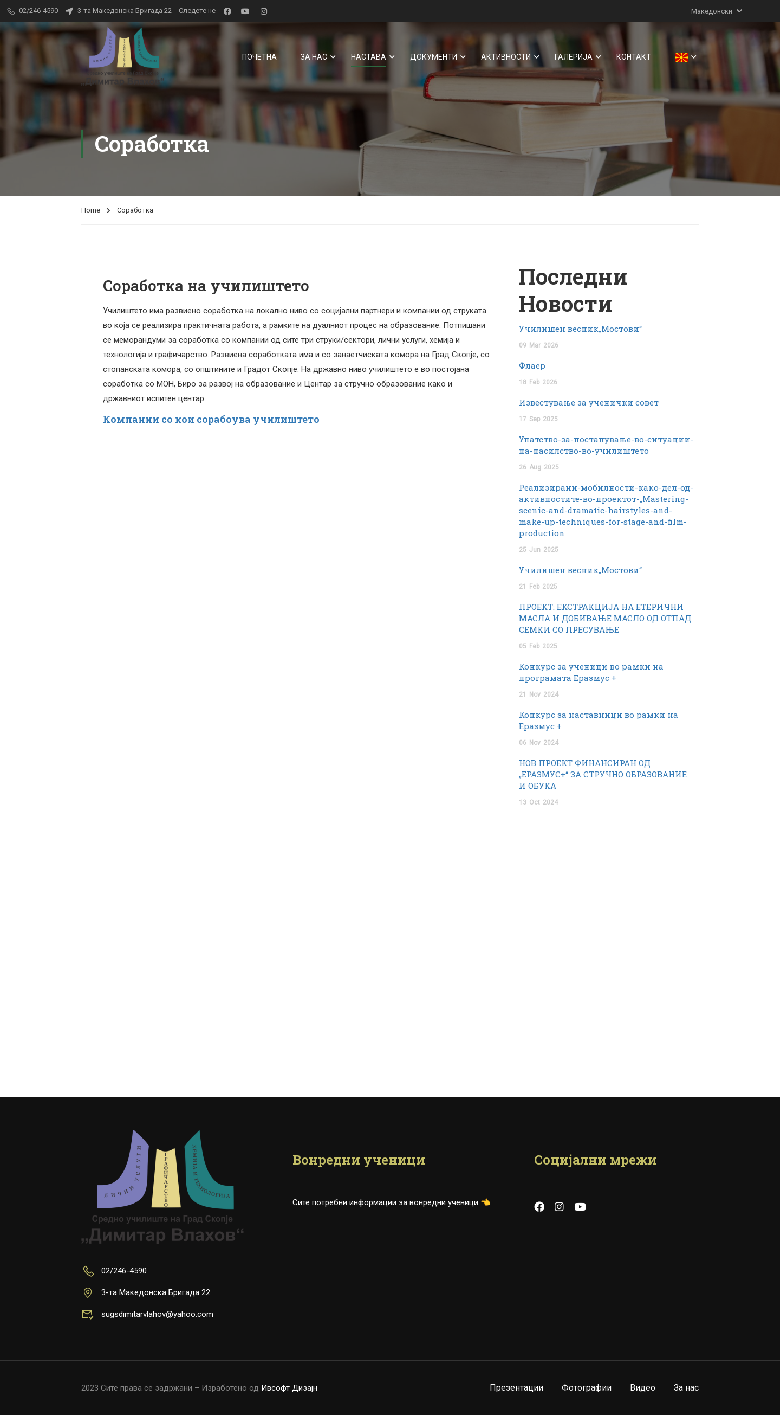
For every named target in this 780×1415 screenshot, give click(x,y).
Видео (642, 1387)
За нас (314, 57)
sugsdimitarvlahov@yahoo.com (147, 1314)
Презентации (516, 1387)
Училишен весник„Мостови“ (580, 328)
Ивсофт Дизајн (289, 1388)
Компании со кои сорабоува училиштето (211, 419)
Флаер (532, 365)
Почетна (259, 57)
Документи (433, 57)
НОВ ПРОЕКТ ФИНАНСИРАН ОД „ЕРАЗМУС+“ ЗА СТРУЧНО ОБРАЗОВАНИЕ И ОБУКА (603, 774)
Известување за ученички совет (589, 402)
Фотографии (587, 1387)
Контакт (633, 57)
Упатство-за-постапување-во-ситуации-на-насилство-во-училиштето (606, 445)
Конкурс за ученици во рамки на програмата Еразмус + (591, 672)
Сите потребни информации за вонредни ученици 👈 (391, 1202)
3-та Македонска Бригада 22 (118, 11)
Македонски (711, 11)
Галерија (574, 57)
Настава (368, 57)
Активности (506, 57)
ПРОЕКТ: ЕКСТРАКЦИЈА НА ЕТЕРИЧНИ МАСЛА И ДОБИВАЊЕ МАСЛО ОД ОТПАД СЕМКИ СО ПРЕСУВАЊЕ (605, 618)
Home (90, 210)
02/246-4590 (114, 1271)
